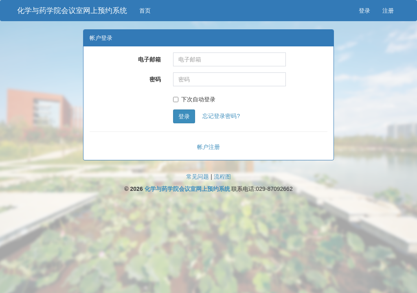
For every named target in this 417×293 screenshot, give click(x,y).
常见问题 (197, 176)
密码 (155, 79)
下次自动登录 (194, 99)
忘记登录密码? (221, 116)
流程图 (222, 176)
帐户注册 (208, 147)
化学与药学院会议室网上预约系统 (72, 11)
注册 (388, 10)
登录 (364, 10)
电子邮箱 (149, 59)
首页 (145, 10)
